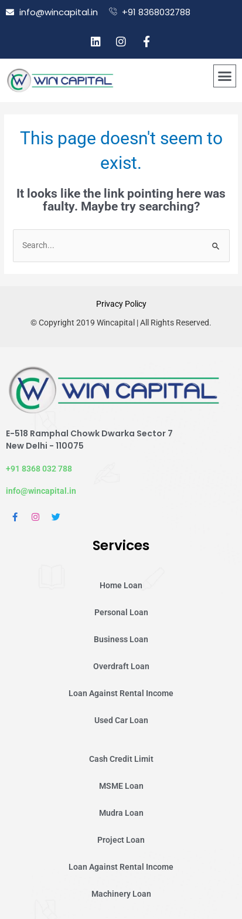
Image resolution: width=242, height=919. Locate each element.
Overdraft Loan (121, 666)
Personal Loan (121, 612)
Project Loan (121, 840)
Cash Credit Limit (121, 759)
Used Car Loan (121, 720)
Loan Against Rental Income (121, 693)
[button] (225, 76)
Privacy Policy (121, 303)
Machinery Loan (121, 893)
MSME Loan (121, 786)
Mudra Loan (121, 813)
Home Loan (121, 585)
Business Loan (121, 639)
